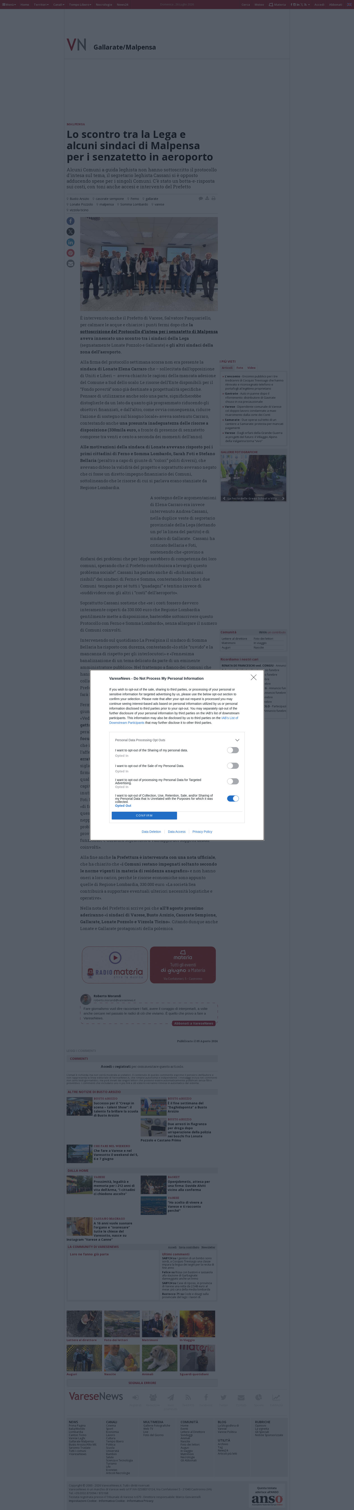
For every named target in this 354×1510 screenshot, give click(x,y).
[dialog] (177, 755)
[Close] (255, 679)
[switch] (233, 750)
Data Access (177, 831)
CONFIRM (144, 815)
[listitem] (177, 740)
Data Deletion (151, 831)
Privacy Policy (202, 831)
